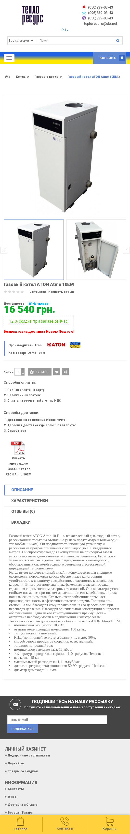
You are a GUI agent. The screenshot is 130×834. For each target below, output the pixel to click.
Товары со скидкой (23, 771)
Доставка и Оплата (23, 804)
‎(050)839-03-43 (100, 7)
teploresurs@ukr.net (100, 23)
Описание (22, 490)
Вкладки (20, 522)
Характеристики (29, 500)
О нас (12, 797)
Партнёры (16, 763)
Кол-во (8, 371)
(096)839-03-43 (100, 13)
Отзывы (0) (23, 511)
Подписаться (23, 729)
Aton (38, 345)
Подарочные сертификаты (29, 755)
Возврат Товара (20, 812)
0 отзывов (37, 292)
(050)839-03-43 (100, 18)
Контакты (16, 789)
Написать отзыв (61, 292)
